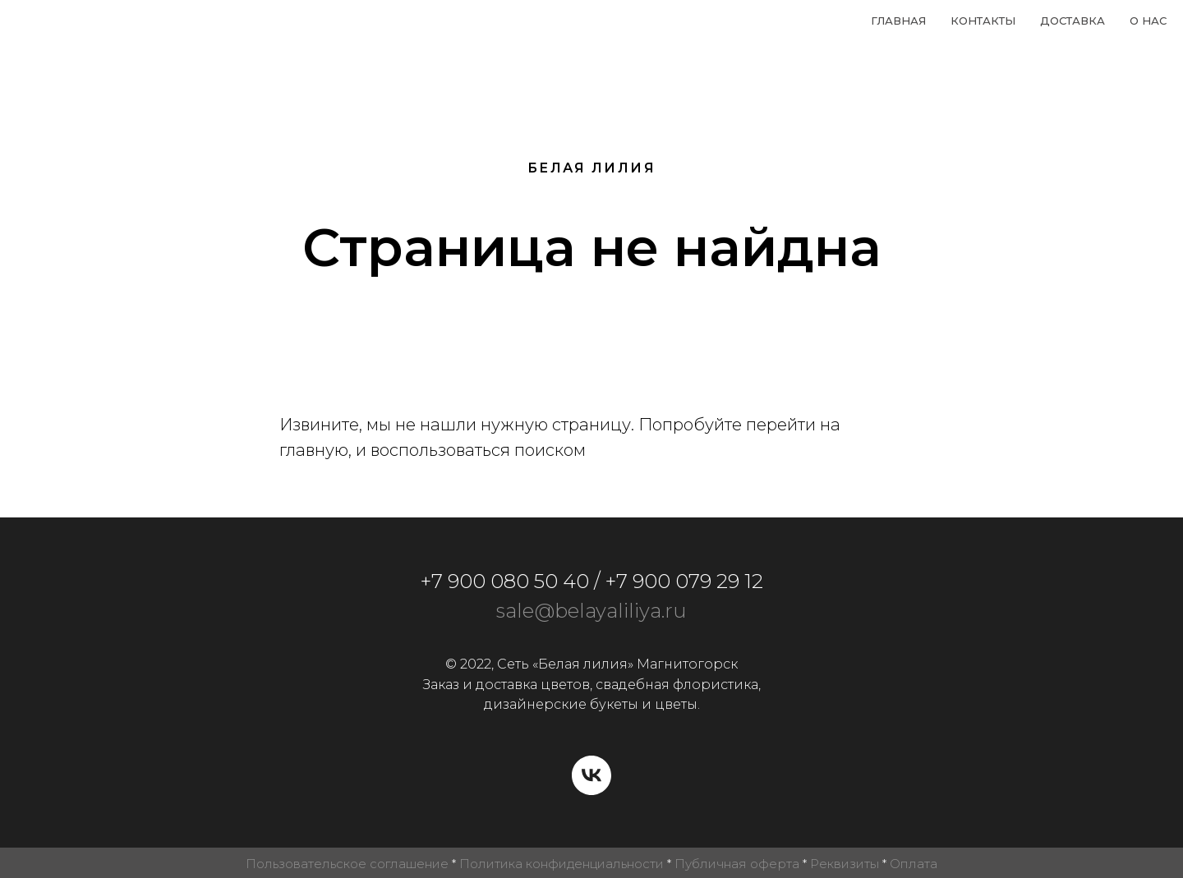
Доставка (1072, 20)
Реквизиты (844, 863)
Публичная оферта (736, 863)
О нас (1148, 20)
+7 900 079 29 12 (684, 581)
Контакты (983, 20)
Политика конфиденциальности (561, 863)
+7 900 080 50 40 (505, 581)
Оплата (913, 863)
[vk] (591, 775)
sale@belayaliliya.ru (591, 611)
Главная (898, 20)
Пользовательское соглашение (347, 863)
